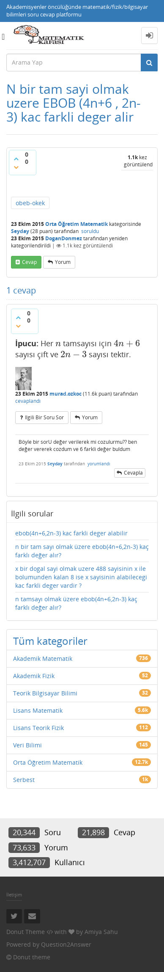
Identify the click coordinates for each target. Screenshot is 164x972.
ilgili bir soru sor (44, 417)
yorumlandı (98, 464)
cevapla (133, 472)
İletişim (14, 894)
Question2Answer (66, 944)
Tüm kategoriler (50, 641)
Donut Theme (25, 932)
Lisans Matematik (38, 710)
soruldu (90, 231)
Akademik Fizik (34, 676)
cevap (29, 262)
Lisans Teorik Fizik (38, 728)
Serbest (24, 780)
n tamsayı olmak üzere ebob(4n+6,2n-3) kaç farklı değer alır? (76, 603)
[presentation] (58, 343)
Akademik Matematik (42, 658)
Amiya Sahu (101, 932)
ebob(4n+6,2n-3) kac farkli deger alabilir (71, 533)
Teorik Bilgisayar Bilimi (45, 693)
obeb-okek (30, 203)
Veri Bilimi (27, 745)
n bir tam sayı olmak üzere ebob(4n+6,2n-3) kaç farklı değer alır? (82, 551)
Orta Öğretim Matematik (76, 224)
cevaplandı (28, 401)
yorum (63, 262)
